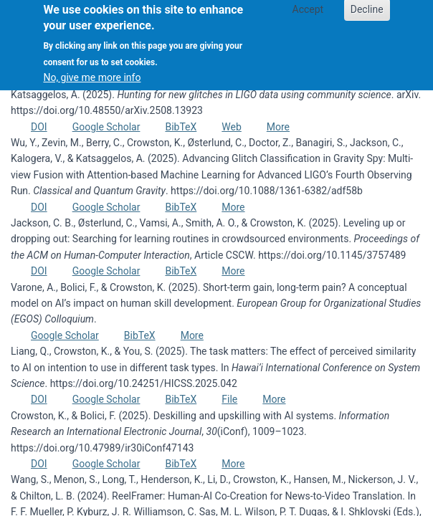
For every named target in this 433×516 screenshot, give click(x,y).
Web (232, 127)
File (229, 399)
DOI (39, 127)
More (278, 127)
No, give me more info (92, 70)
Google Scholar (106, 127)
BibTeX (180, 127)
